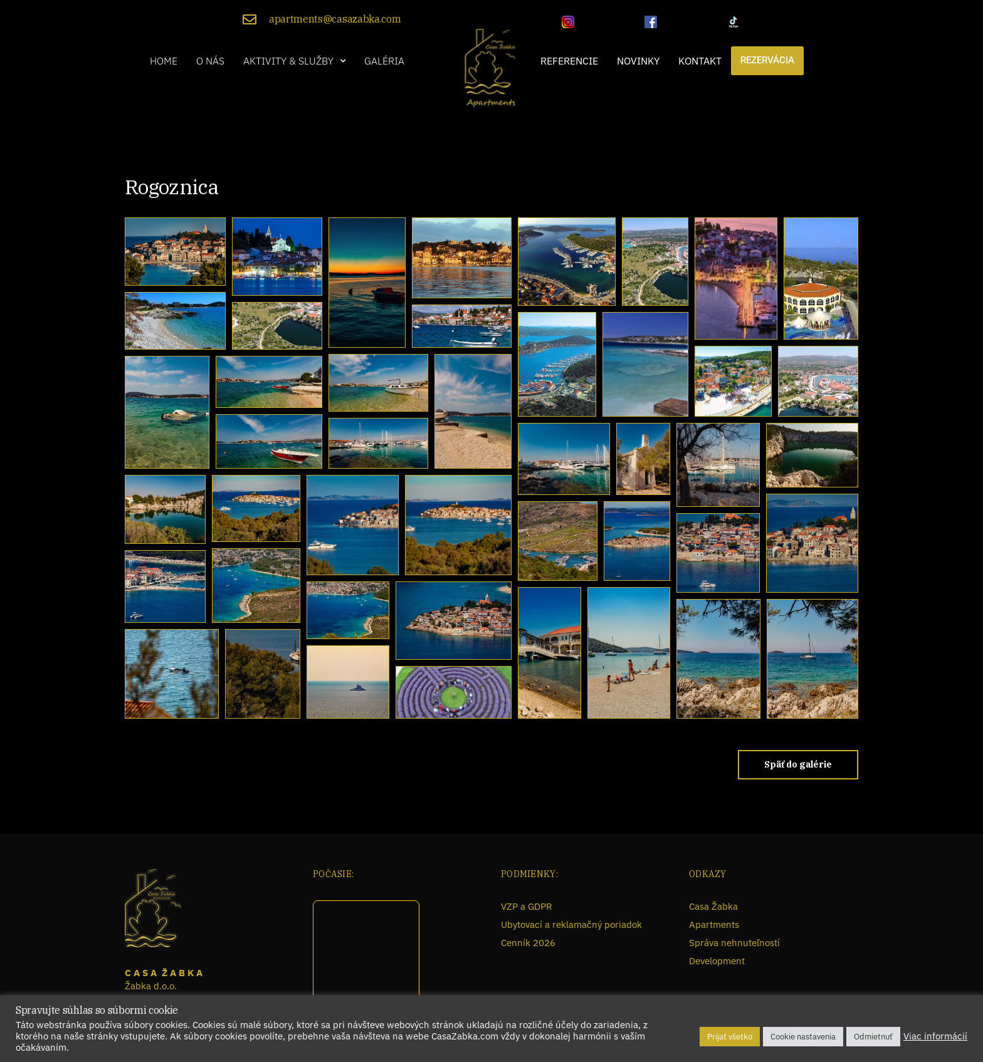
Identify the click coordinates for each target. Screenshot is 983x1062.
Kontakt (700, 61)
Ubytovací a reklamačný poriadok (571, 924)
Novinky (638, 61)
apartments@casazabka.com (335, 19)
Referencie (569, 61)
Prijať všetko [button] (729, 1036)
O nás (210, 61)
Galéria (384, 61)
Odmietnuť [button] (873, 1036)
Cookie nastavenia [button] (803, 1036)
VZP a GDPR (526, 906)
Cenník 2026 (528, 943)
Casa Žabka (713, 906)
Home (163, 61)
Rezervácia (767, 60)
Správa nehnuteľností (734, 943)
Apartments (714, 924)
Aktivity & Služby (294, 61)
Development (717, 961)
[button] (294, 60)
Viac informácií (935, 1036)
